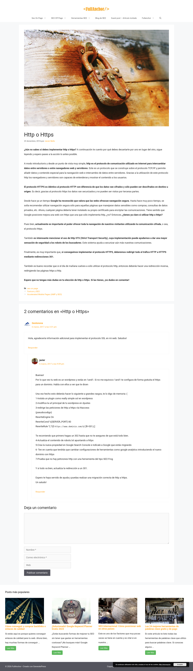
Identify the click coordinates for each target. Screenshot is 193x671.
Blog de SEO (100, 18)
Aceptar (180, 664)
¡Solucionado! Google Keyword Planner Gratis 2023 (72, 627)
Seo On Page (40, 18)
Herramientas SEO (82, 18)
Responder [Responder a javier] (40, 492)
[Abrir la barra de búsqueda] (160, 18)
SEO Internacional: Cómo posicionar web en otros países (119, 627)
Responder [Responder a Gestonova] (33, 348)
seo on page (32, 288)
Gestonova (37, 323)
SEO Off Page (60, 18)
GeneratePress (39, 666)
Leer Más (10, 648)
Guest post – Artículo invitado (124, 18)
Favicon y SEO (33, 291)
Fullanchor (149, 18)
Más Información (164, 664)
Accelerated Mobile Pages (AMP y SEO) (44, 294)
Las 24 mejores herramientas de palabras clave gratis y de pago (162, 627)
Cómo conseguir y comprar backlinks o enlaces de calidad (25, 627)
